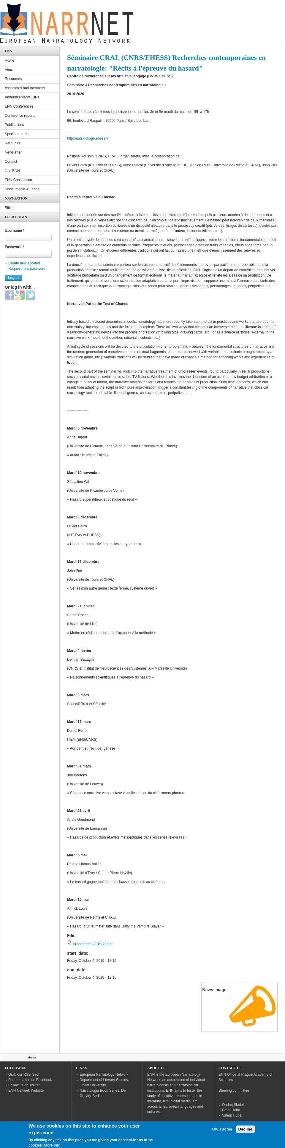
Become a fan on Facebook (30, 1080)
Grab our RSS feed (23, 1074)
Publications (14, 125)
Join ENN (12, 171)
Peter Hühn (231, 1110)
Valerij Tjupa (232, 1115)
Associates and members (25, 88)
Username (14, 231)
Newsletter (13, 152)
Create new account (24, 263)
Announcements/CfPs (22, 97)
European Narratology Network (104, 1074)
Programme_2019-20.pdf (92, 944)
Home (9, 60)
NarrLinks (12, 143)
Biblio (9, 208)
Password (14, 247)
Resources (13, 79)
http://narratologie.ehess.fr (87, 138)
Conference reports (20, 116)
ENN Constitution (18, 180)
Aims (9, 70)
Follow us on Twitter (24, 1085)
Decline (245, 1131)
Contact (11, 161)
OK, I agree (222, 1131)
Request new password (26, 268)
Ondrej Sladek (233, 1105)
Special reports (16, 134)
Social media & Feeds (22, 189)
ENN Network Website (26, 1090)
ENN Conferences (19, 106)
